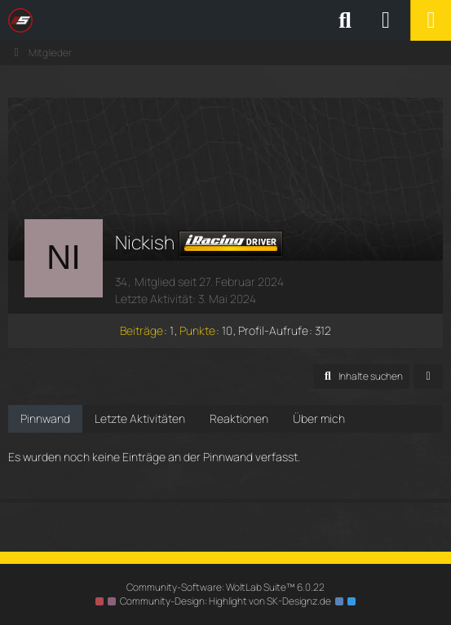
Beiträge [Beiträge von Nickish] (141, 330)
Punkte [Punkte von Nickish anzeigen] (197, 330)
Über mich (319, 418)
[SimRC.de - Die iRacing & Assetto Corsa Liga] (151, 20)
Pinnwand (45, 418)
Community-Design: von (225, 601)
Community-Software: (225, 587)
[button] (361, 376)
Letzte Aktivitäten (140, 418)
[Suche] (345, 20)
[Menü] (430, 20)
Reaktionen (239, 418)
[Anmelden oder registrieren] (385, 20)
